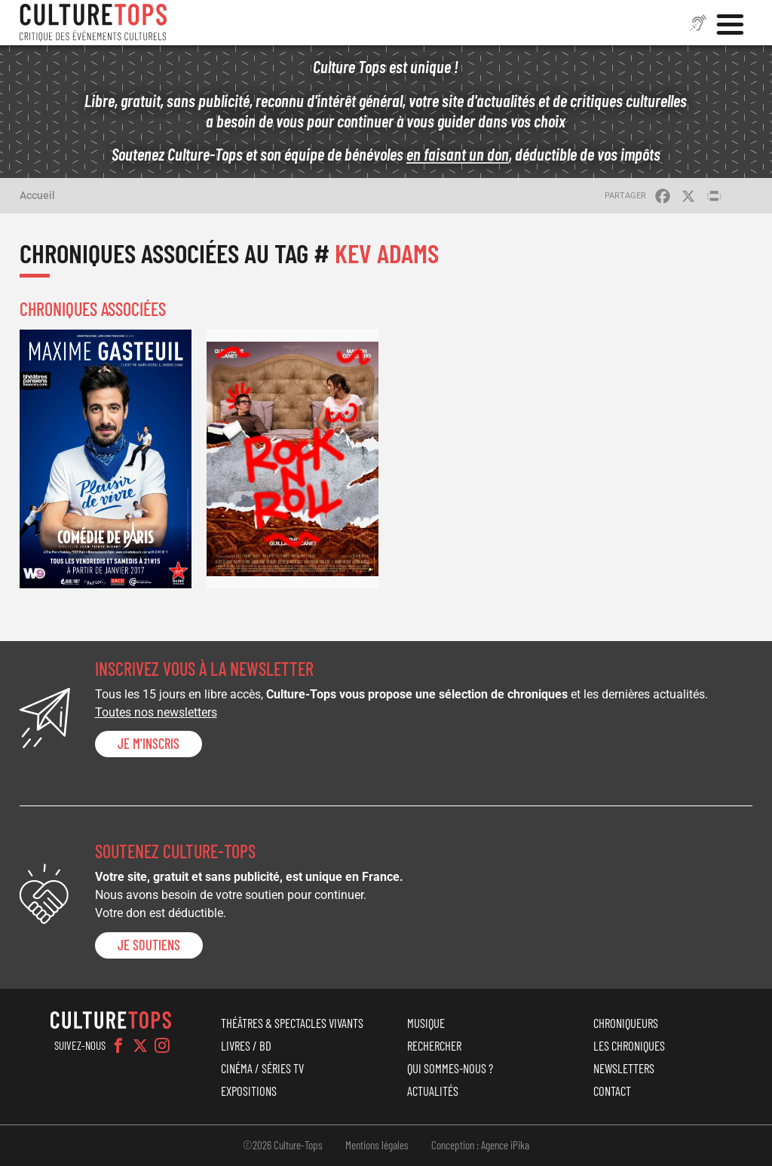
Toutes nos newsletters (156, 712)
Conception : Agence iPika (480, 1145)
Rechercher (434, 1045)
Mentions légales (377, 1145)
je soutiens (149, 945)
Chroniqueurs (625, 1022)
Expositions (249, 1090)
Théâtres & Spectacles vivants (292, 1022)
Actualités (432, 1090)
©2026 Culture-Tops (283, 1145)
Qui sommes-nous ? (450, 1067)
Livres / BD (246, 1045)
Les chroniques (629, 1045)
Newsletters (623, 1067)
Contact (612, 1090)
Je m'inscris (148, 743)
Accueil (37, 195)
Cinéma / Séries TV (262, 1067)
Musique (426, 1022)
